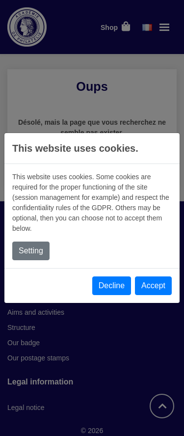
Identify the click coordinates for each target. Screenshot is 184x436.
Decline (112, 285)
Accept (153, 285)
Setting (31, 250)
